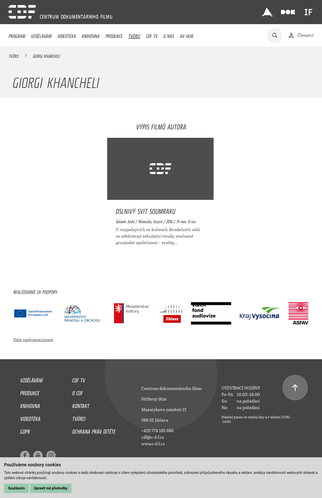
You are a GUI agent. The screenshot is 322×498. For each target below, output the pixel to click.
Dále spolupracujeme (33, 339)
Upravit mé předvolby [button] (50, 488)
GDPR (25, 430)
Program (17, 35)
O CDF (77, 392)
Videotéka (66, 35)
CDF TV (151, 35)
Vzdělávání (41, 35)
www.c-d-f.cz (153, 443)
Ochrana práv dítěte (93, 430)
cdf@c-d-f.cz (152, 437)
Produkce (114, 35)
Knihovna (91, 35)
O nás (168, 35)
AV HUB (186, 35)
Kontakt (80, 404)
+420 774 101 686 (157, 430)
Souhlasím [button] (16, 488)
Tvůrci (134, 35)
